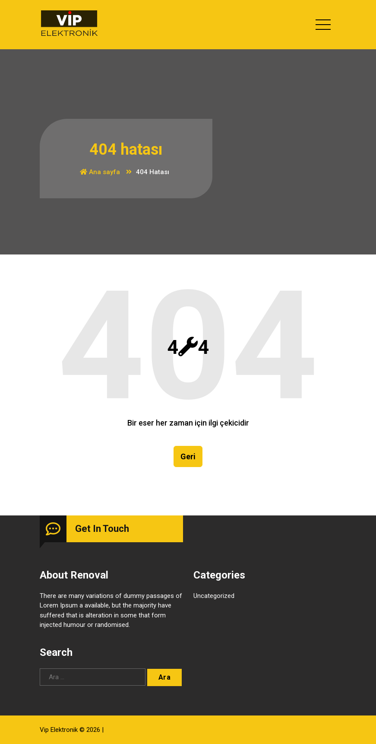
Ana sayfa (100, 172)
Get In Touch (102, 528)
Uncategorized (213, 596)
